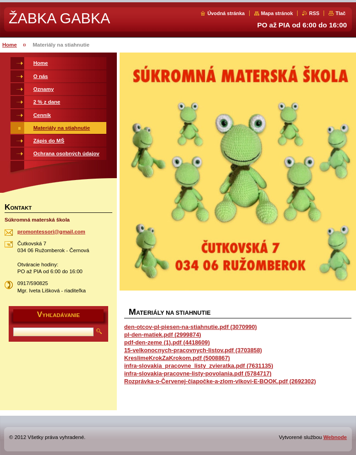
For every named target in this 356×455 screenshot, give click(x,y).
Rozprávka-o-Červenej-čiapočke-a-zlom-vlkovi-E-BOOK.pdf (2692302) (220, 381)
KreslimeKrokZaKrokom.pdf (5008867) (177, 357)
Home (9, 45)
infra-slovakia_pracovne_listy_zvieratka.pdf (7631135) (198, 365)
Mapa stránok (277, 13)
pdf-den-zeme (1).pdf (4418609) (167, 342)
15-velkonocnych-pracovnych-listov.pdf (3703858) (193, 350)
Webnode (335, 437)
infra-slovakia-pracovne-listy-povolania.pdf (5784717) (198, 373)
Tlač (340, 13)
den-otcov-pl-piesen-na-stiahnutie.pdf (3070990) (190, 326)
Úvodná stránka (226, 13)
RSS (314, 13)
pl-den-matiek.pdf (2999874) (162, 334)
